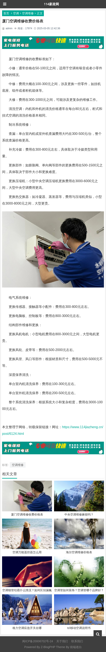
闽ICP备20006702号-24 (37, 641)
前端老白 (76, 647)
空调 (16, 13)
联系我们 (77, 641)
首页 (6, 13)
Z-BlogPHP (48, 647)
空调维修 (28, 13)
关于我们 (62, 641)
